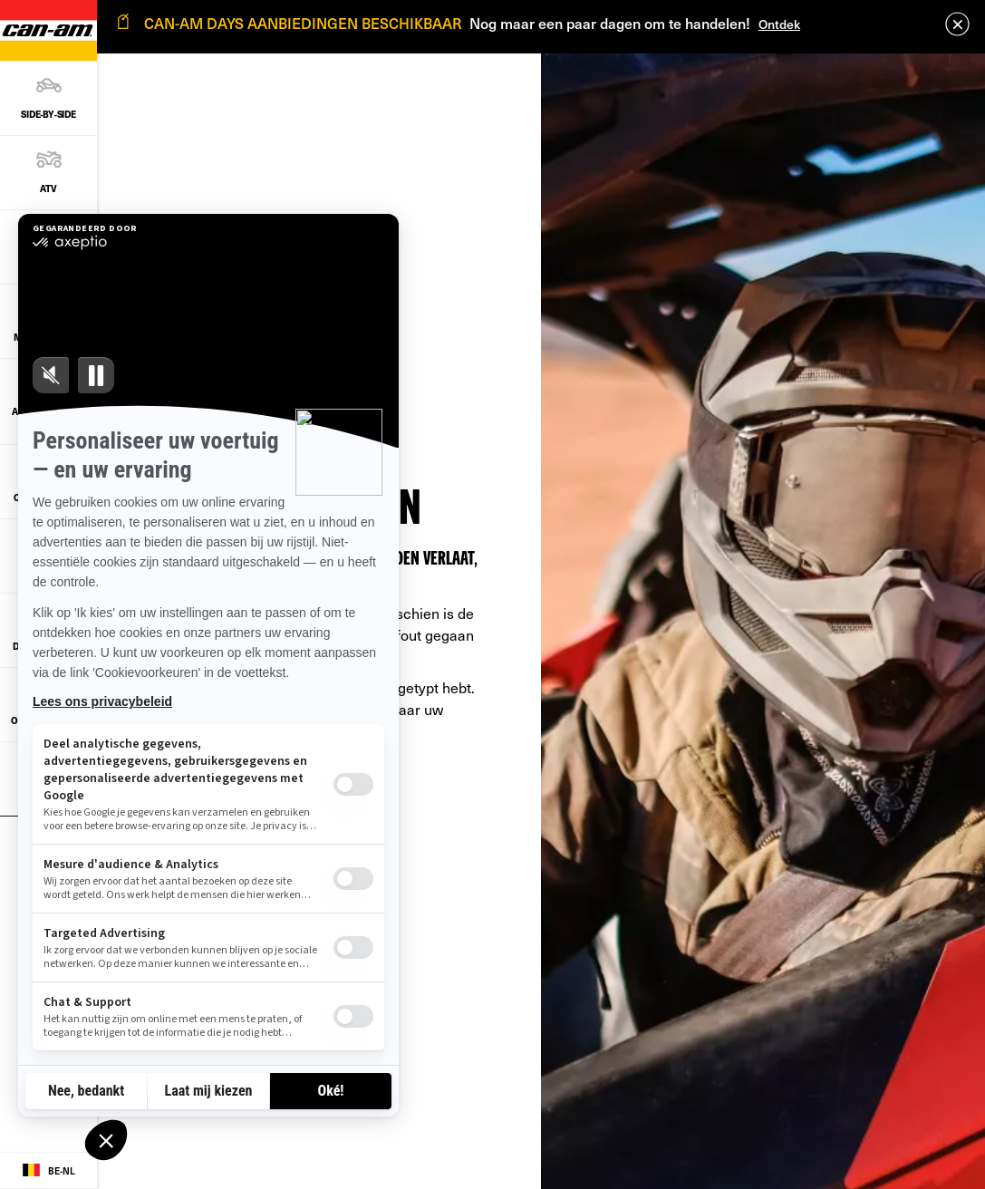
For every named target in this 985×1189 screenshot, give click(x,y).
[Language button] (48, 1171)
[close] (957, 24)
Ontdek (779, 24)
